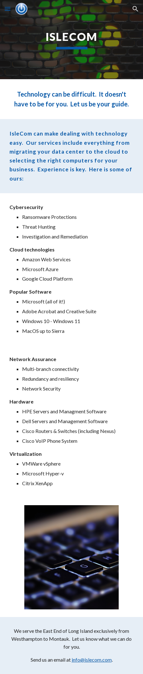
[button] (7, 8)
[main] (71, 39)
